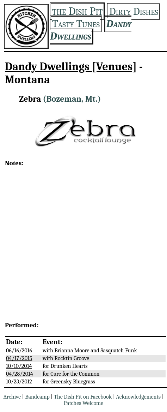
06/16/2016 (19, 350)
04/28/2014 (19, 374)
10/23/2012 (19, 381)
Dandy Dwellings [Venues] (71, 66)
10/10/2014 (19, 366)
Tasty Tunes (76, 24)
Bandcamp (37, 397)
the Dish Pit (77, 11)
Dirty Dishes (133, 11)
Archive (12, 397)
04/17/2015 (19, 358)
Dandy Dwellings (90, 30)
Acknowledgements (138, 397)
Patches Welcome (83, 403)
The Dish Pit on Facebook (83, 397)
